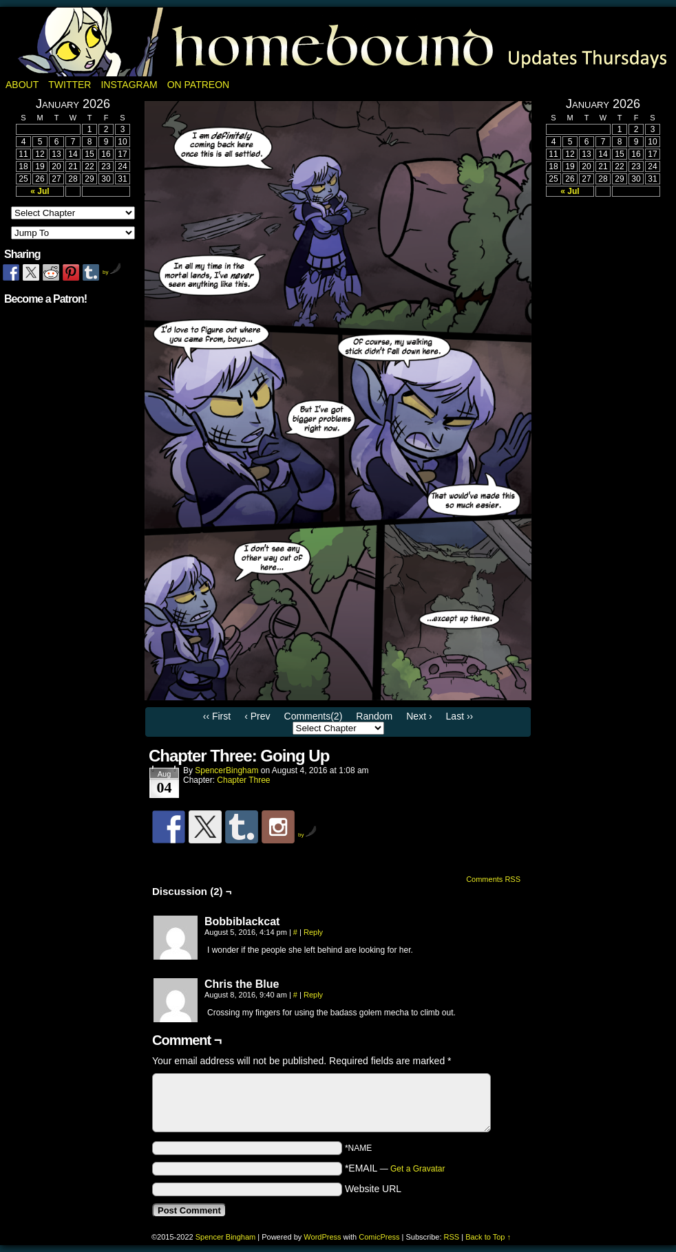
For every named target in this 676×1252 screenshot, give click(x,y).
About (22, 84)
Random (374, 716)
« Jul (39, 191)
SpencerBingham (226, 770)
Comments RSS (493, 879)
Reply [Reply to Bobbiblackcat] (313, 932)
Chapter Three (243, 780)
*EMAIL (395, 1168)
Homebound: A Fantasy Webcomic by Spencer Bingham (338, 42)
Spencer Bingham (225, 1237)
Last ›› (460, 716)
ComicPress (379, 1237)
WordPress (322, 1237)
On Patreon (198, 84)
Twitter (69, 84)
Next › (419, 716)
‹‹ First (217, 716)
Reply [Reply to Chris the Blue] (313, 995)
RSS (452, 1237)
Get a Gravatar (417, 1169)
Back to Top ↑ (488, 1237)
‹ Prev (257, 716)
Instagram (129, 84)
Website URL (373, 1188)
